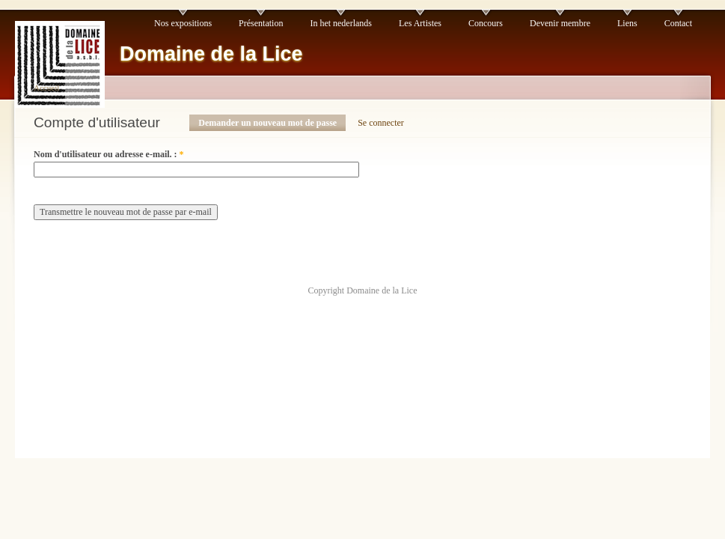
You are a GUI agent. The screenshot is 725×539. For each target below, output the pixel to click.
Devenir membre (560, 23)
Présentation (261, 23)
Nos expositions (183, 23)
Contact (678, 23)
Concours (485, 23)
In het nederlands (341, 23)
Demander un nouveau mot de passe (267, 123)
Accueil (46, 87)
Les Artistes (420, 23)
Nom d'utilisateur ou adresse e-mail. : (109, 154)
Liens (627, 23)
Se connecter (381, 123)
